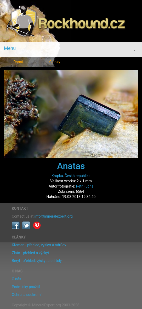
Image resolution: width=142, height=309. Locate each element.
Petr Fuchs (85, 186)
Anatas (71, 166)
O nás (16, 279)
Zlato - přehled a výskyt (30, 253)
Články (54, 62)
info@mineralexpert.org (54, 216)
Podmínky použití (26, 287)
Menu (10, 48)
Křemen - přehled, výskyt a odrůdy (39, 245)
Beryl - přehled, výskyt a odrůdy (37, 261)
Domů (18, 62)
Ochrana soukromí (27, 295)
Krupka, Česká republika (71, 176)
